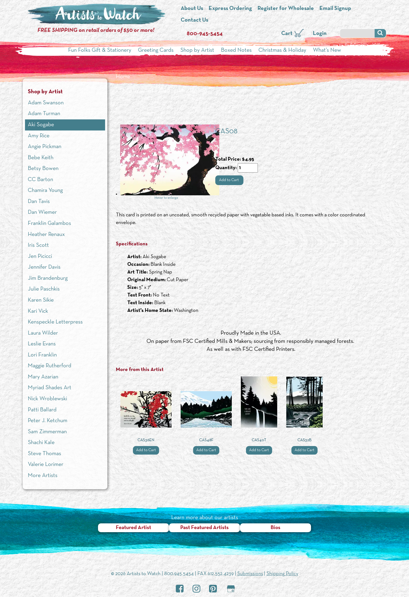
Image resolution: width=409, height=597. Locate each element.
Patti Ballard (42, 409)
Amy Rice (38, 135)
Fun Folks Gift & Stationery (99, 50)
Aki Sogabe (171, 90)
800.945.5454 (179, 573)
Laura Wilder (43, 333)
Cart (287, 33)
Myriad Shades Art (49, 387)
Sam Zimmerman (47, 431)
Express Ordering (230, 8)
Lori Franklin (42, 355)
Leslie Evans (42, 344)
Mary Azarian (43, 377)
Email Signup (335, 8)
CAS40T (259, 440)
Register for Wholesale (286, 8)
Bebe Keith (40, 157)
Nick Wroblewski (47, 398)
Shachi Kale (41, 442)
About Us (192, 8)
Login (320, 33)
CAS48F (206, 440)
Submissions (250, 573)
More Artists (42, 475)
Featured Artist (133, 527)
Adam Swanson (46, 102)
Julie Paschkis (44, 289)
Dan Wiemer (42, 212)
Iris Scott (38, 245)
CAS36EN (145, 440)
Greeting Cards (156, 50)
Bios (275, 527)
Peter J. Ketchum (47, 420)
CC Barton (40, 179)
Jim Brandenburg (48, 278)
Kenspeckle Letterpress (55, 322)
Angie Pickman (44, 146)
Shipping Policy (282, 573)
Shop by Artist (197, 50)
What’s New (327, 50)
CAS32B (304, 440)
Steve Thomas (44, 453)
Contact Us (194, 20)
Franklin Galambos (49, 223)
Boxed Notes (236, 50)
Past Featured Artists (204, 527)
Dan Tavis (39, 201)
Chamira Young (45, 190)
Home (123, 76)
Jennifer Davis (44, 267)
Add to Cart (229, 180)
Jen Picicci (40, 256)
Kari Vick (38, 311)
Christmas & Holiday (282, 50)
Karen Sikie (41, 300)
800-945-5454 (205, 33)
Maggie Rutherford (49, 365)
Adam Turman (44, 113)
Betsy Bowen (43, 168)
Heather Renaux (46, 234)
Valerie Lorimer (45, 464)
